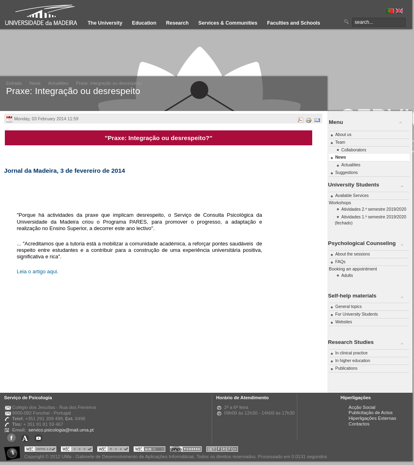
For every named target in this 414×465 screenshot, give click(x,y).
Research (177, 23)
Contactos (359, 423)
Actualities (58, 83)
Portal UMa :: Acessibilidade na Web (14, 450)
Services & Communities (227, 23)
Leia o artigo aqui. (38, 271)
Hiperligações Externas (372, 418)
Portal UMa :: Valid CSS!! (77, 450)
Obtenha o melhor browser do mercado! (222, 450)
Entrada (14, 83)
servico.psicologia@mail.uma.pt (61, 429)
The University (105, 23)
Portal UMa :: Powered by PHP (186, 450)
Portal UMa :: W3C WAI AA (149, 450)
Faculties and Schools (293, 23)
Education (144, 23)
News (35, 83)
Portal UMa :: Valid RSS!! (113, 450)
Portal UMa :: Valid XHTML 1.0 (40, 450)
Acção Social (362, 407)
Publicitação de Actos (371, 412)
